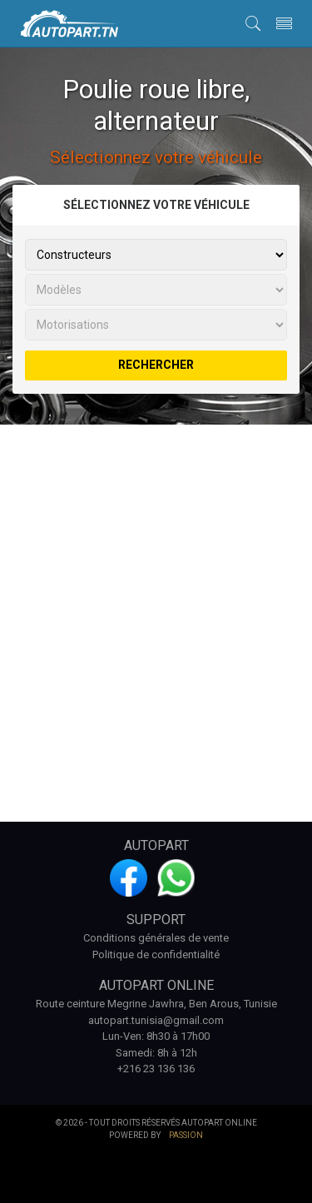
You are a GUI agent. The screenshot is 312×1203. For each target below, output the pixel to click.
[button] (253, 22)
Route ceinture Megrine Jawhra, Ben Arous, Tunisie (156, 1003)
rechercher (156, 364)
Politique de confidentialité (156, 954)
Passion (186, 1135)
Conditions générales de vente (156, 938)
